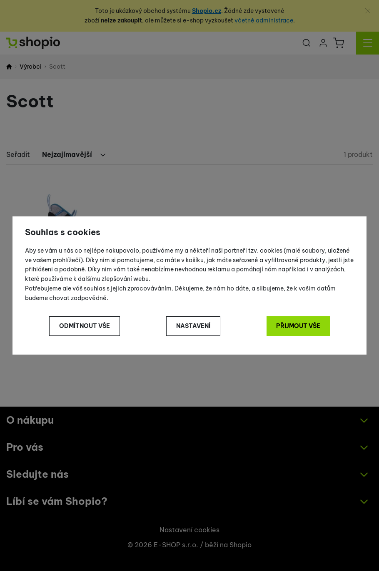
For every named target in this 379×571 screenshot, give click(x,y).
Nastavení (193, 326)
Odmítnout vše (84, 326)
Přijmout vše (298, 326)
